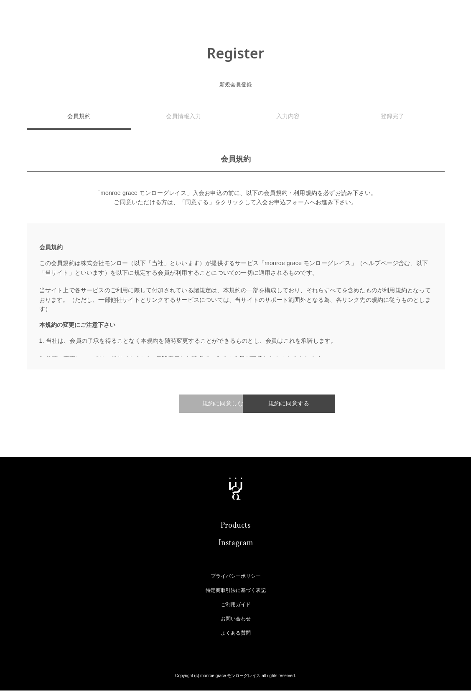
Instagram (236, 546)
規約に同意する (290, 404)
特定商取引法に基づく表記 (236, 593)
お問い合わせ (236, 621)
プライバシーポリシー (236, 579)
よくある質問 (236, 635)
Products (235, 528)
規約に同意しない (173, 404)
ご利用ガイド (236, 607)
